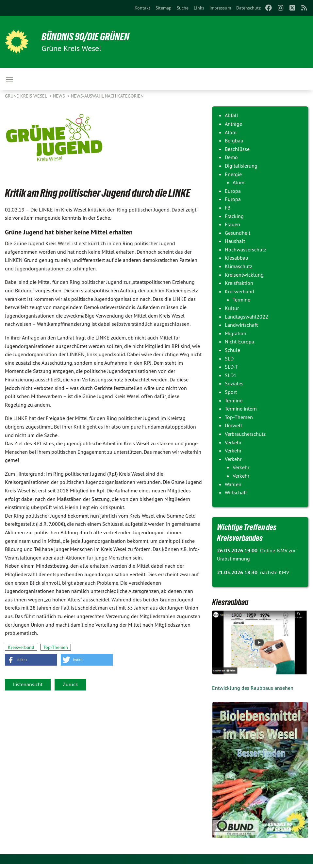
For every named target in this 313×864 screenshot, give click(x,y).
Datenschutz (248, 8)
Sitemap (164, 8)
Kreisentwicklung (244, 274)
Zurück (70, 684)
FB (227, 207)
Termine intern (241, 408)
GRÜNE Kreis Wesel (26, 96)
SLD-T (231, 366)
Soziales (234, 383)
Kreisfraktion (239, 283)
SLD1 (231, 375)
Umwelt (233, 425)
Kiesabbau (236, 257)
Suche (183, 8)
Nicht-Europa (239, 341)
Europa (233, 191)
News (59, 96)
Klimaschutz (238, 266)
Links (199, 8)
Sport (231, 392)
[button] (31, 660)
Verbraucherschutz (245, 434)
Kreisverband (21, 647)
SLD (229, 358)
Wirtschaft (236, 492)
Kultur (232, 308)
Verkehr (233, 442)
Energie (233, 174)
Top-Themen (55, 647)
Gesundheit (237, 233)
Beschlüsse (237, 149)
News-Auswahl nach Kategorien (107, 96)
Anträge (233, 123)
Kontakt (142, 8)
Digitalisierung (241, 165)
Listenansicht (27, 684)
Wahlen (233, 484)
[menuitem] (142, 8)
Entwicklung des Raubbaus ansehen (252, 688)
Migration (235, 333)
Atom (231, 132)
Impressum (220, 8)
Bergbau (234, 140)
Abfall (231, 115)
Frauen (232, 224)
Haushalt (235, 241)
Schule (232, 350)
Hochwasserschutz (245, 249)
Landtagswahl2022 (246, 316)
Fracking (234, 216)
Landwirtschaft (241, 325)
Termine (241, 299)
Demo (231, 157)
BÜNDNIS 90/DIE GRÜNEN (85, 37)
